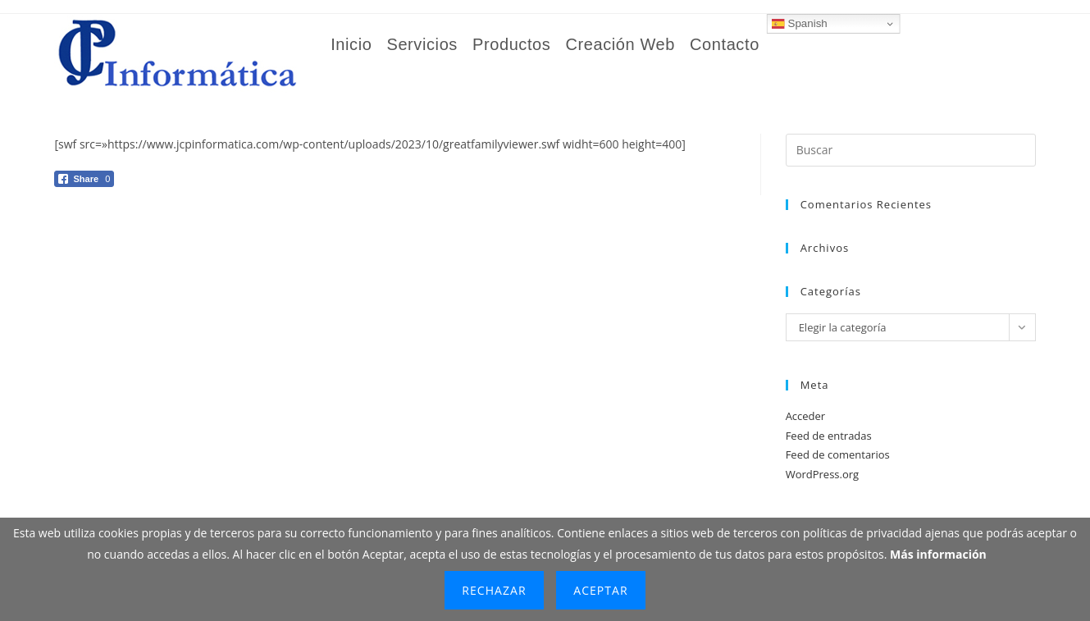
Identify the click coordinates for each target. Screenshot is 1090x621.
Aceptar (600, 590)
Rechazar (494, 590)
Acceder (806, 416)
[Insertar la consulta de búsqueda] (911, 150)
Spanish (800, 23)
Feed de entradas (829, 435)
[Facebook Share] (84, 179)
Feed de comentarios (838, 454)
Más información (938, 554)
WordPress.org (823, 474)
